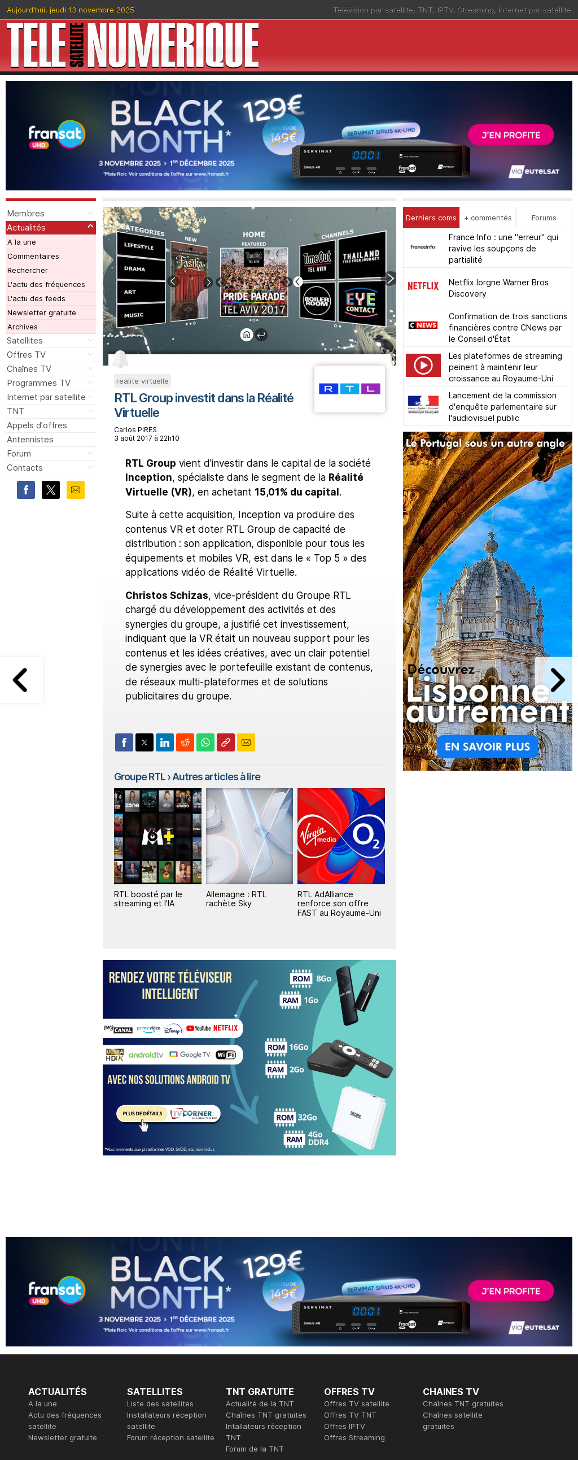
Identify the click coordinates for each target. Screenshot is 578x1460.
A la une (21, 241)
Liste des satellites (160, 1248)
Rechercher (27, 270)
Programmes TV (39, 382)
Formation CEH (350, 1339)
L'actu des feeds (36, 298)
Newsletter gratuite (41, 312)
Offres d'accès (153, 1361)
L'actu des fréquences (46, 284)
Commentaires (33, 255)
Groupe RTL (139, 777)
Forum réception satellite (170, 1282)
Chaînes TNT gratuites (266, 1260)
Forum (19, 453)
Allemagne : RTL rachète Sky (236, 899)
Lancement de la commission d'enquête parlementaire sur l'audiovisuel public (503, 406)
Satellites (25, 340)
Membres (26, 213)
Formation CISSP (353, 1350)
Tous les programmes (66, 1361)
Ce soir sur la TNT (60, 1350)
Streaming (476, 9)
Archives (22, 326)
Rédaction (243, 1339)
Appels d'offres (37, 425)
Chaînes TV (29, 368)
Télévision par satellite (373, 9)
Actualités (26, 227)
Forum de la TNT (255, 1293)
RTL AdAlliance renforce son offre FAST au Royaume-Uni (339, 903)
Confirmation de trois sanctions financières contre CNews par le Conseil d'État (508, 327)
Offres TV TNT (350, 1260)
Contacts (25, 467)
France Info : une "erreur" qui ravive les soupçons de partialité (503, 248)
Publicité (240, 1350)
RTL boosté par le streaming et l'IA (148, 899)
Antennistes (30, 439)
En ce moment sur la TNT (72, 1339)
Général (240, 1361)
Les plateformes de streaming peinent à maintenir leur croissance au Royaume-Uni (505, 367)
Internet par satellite (534, 9)
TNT (425, 9)
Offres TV (26, 354)
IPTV (445, 9)
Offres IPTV (344, 1271)
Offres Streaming (354, 1282)
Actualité (142, 1350)
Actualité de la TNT (260, 1248)
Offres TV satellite (356, 1248)
